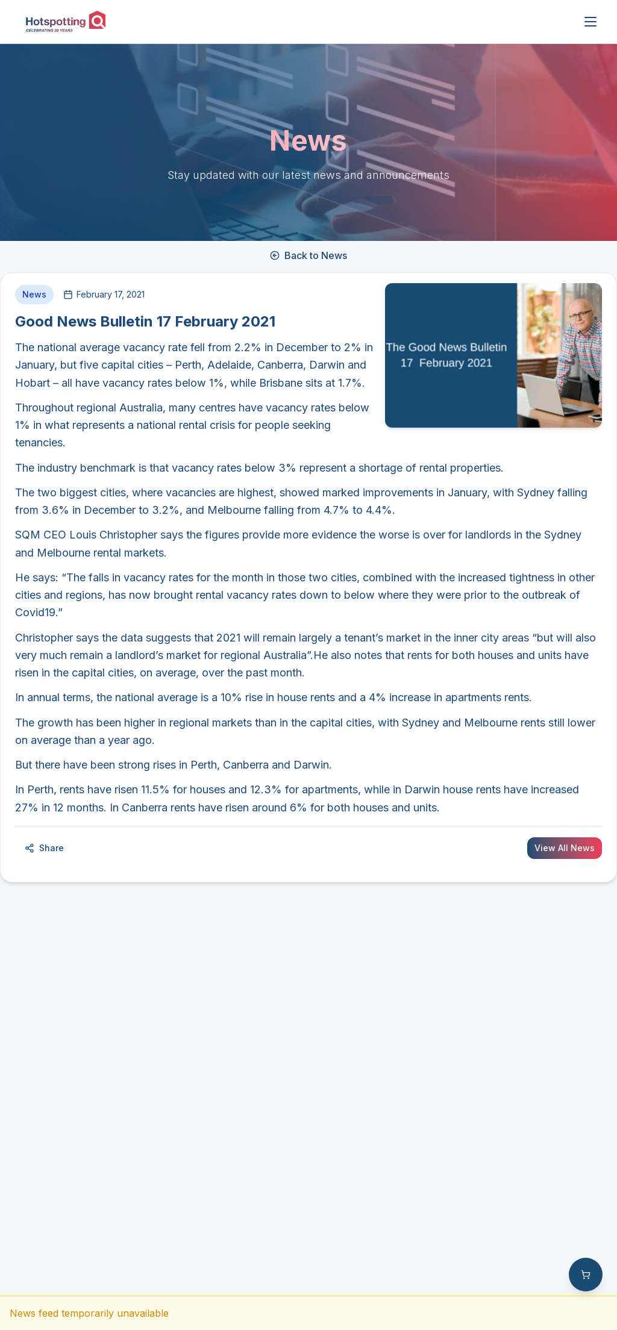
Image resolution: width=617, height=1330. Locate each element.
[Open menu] (590, 22)
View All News (564, 848)
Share (44, 848)
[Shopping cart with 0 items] (586, 1274)
